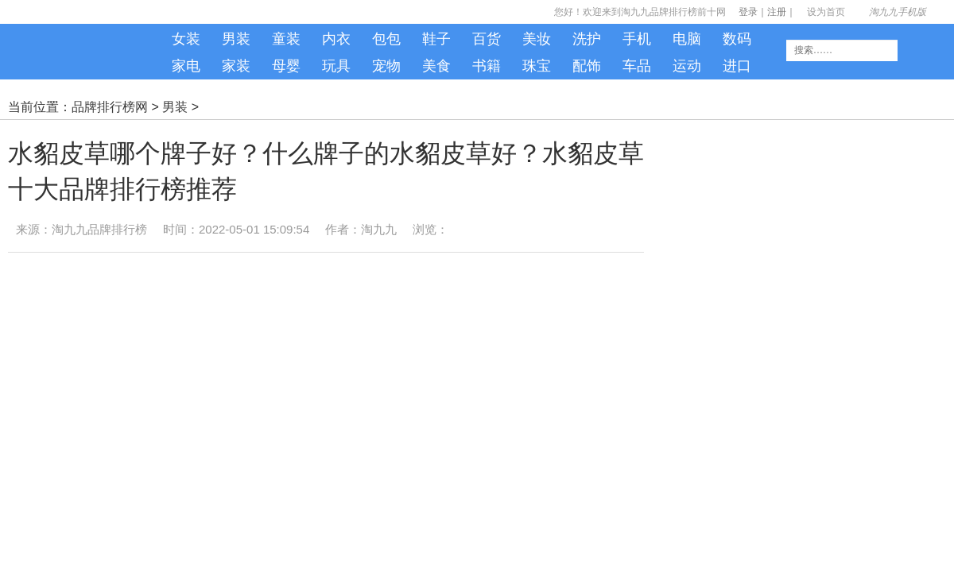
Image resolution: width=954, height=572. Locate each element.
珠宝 (536, 66)
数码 (737, 39)
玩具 (336, 66)
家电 (186, 66)
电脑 (687, 39)
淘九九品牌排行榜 (99, 229)
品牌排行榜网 (110, 107)
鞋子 (436, 39)
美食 (436, 66)
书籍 (486, 66)
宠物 (386, 66)
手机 (636, 39)
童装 (286, 39)
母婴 (286, 66)
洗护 (586, 39)
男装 (236, 39)
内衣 (336, 39)
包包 (386, 39)
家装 (236, 66)
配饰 (586, 66)
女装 (186, 39)
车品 (636, 66)
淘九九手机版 (87, 55)
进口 (737, 66)
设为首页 (826, 11)
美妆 (536, 39)
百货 (486, 39)
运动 (687, 66)
